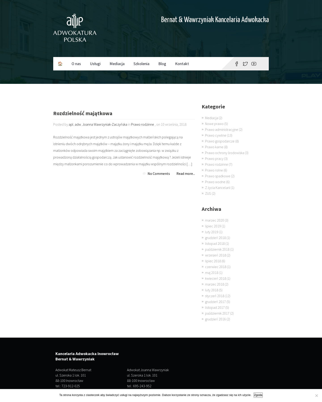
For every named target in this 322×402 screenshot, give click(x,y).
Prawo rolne (214, 170)
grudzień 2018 (215, 237)
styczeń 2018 (214, 296)
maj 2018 (211, 272)
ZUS (208, 193)
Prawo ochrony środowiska (224, 152)
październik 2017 (217, 313)
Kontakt (182, 63)
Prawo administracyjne (221, 129)
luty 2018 (211, 290)
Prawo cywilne (215, 135)
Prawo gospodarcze (220, 141)
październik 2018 (217, 249)
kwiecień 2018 (215, 278)
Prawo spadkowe (217, 176)
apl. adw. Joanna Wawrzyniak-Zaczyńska (98, 124)
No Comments (159, 173)
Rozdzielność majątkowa (82, 114)
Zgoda (258, 395)
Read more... (185, 173)
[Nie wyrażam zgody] (316, 395)
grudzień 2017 (215, 301)
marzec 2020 (214, 220)
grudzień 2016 (215, 319)
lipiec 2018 (213, 261)
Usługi (95, 63)
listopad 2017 (215, 307)
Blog (162, 63)
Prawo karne (214, 147)
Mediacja (117, 63)
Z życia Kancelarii (217, 187)
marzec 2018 (214, 284)
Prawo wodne (215, 182)
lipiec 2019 (213, 226)
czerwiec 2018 (215, 266)
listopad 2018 (215, 243)
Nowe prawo (214, 123)
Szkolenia (141, 63)
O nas (76, 63)
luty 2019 (211, 232)
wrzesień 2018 (215, 255)
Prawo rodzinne (142, 124)
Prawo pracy (214, 158)
